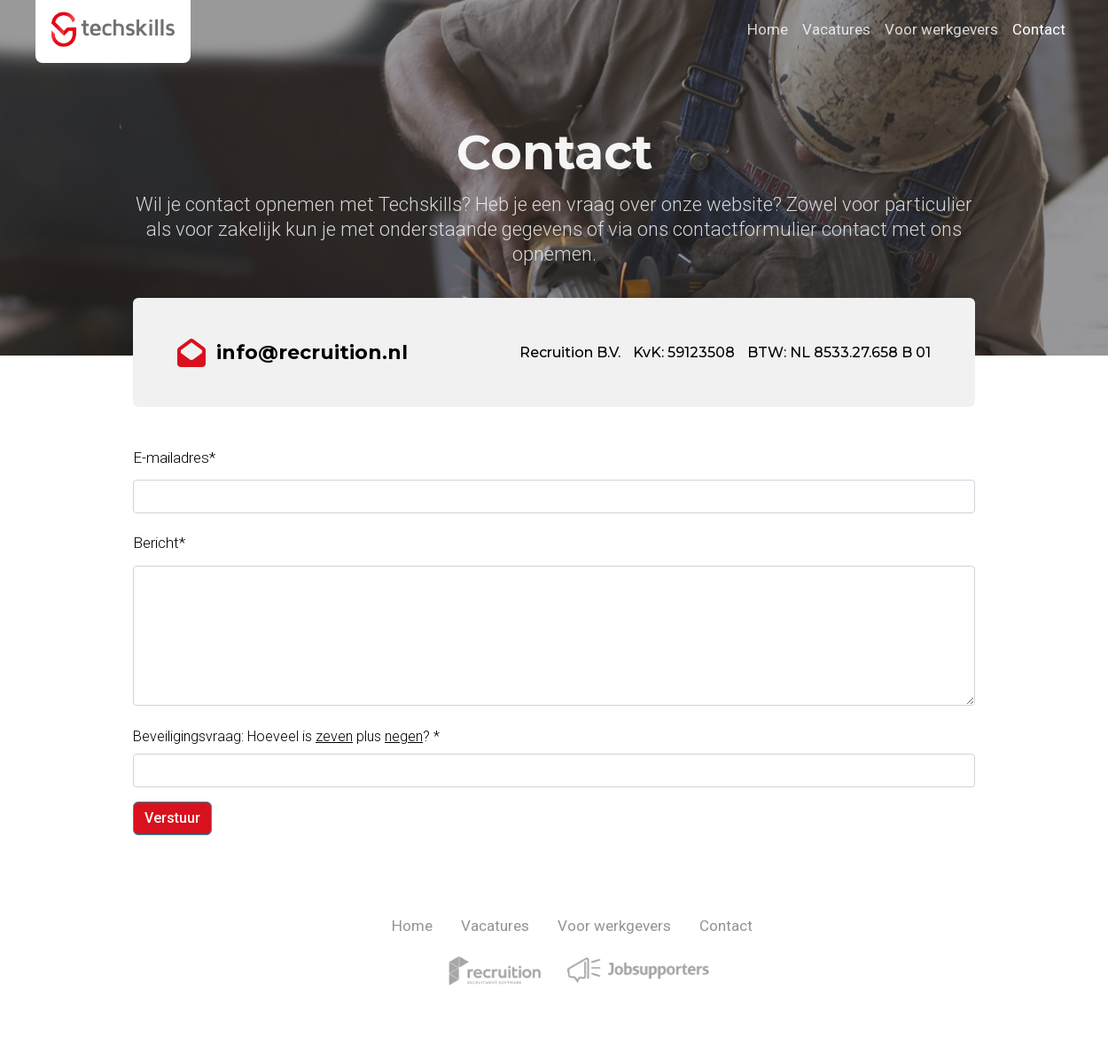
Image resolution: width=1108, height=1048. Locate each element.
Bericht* (159, 542)
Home (767, 29)
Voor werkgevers (941, 29)
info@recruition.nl (312, 352)
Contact (1038, 29)
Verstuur (172, 817)
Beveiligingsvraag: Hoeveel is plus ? (286, 736)
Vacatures (836, 29)
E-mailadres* (174, 457)
